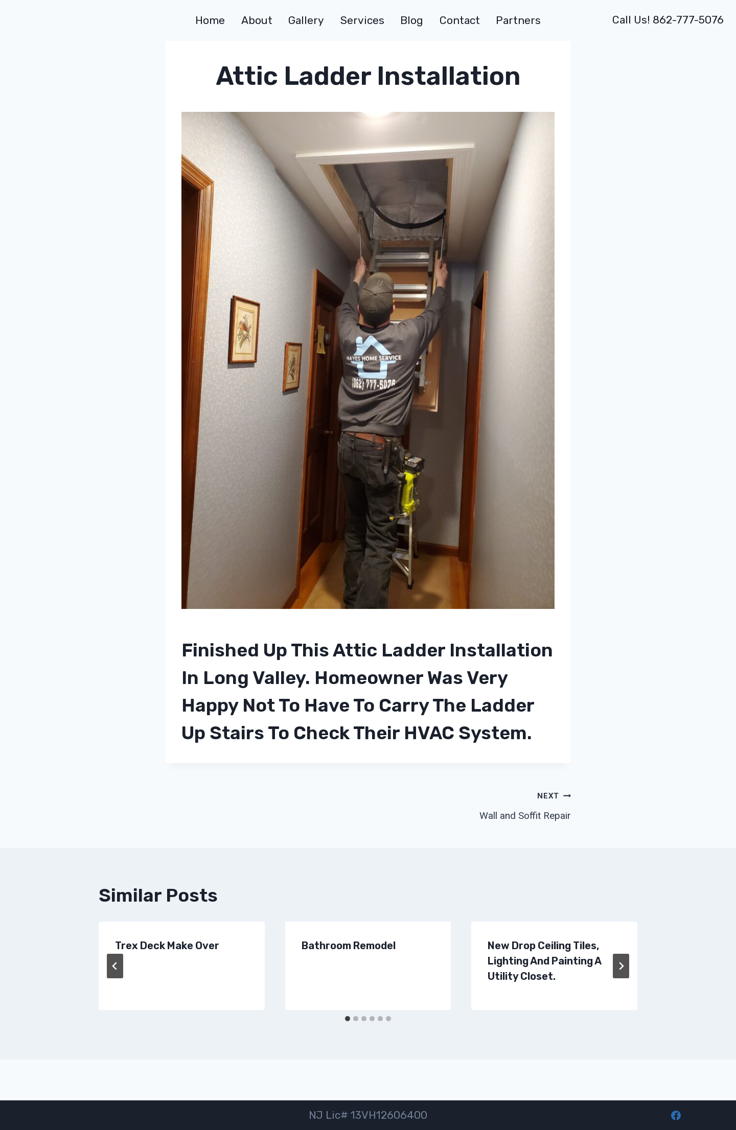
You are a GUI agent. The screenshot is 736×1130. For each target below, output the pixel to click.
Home (210, 20)
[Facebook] (675, 1115)
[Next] (621, 966)
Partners (518, 20)
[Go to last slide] (115, 966)
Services (362, 20)
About (256, 20)
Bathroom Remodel (349, 945)
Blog (411, 20)
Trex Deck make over (167, 945)
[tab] (347, 1018)
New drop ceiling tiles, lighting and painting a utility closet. (544, 960)
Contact (460, 20)
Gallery (306, 20)
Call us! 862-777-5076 (668, 20)
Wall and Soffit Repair (474, 804)
